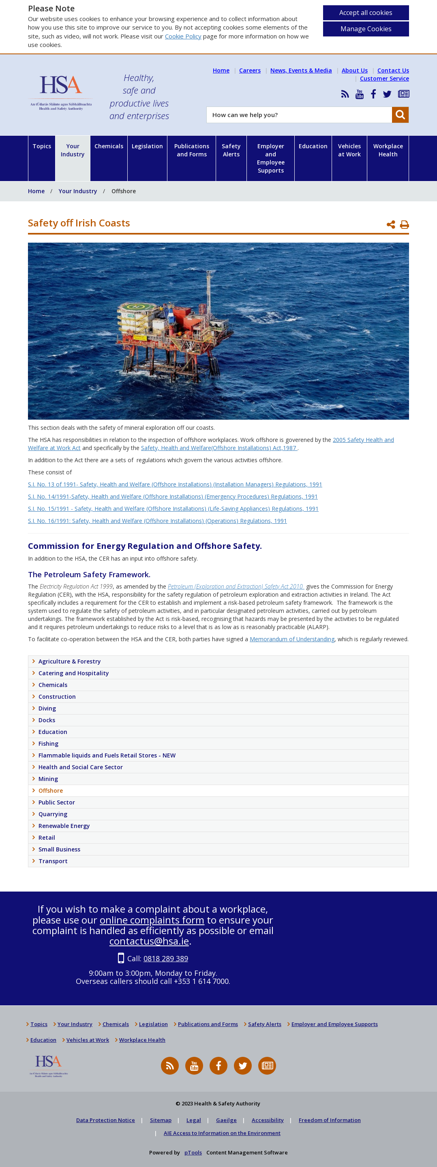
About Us (355, 70)
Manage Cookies (366, 28)
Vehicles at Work (349, 150)
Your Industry (73, 150)
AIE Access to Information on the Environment (222, 1133)
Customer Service (384, 78)
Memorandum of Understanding (292, 639)
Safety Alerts (231, 150)
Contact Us (393, 70)
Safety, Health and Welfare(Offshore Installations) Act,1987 (219, 448)
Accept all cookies (365, 12)
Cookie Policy (183, 36)
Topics (41, 146)
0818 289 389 (166, 958)
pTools (193, 1152)
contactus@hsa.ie (149, 940)
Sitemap (160, 1120)
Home (221, 70)
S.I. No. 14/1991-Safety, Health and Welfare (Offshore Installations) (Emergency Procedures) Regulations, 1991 (173, 496)
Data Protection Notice (105, 1120)
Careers (250, 70)
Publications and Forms (191, 150)
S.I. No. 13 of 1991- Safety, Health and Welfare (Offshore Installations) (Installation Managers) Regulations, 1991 (175, 484)
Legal (193, 1120)
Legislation (147, 146)
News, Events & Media (301, 70)
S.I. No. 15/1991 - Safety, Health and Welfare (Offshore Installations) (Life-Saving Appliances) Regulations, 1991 (173, 508)
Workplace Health (388, 150)
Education (313, 146)
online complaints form (152, 919)
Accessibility (268, 1120)
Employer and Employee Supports (271, 158)
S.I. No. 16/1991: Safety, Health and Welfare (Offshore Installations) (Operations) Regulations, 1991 (157, 521)
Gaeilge (226, 1120)
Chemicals (108, 146)
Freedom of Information (330, 1120)
